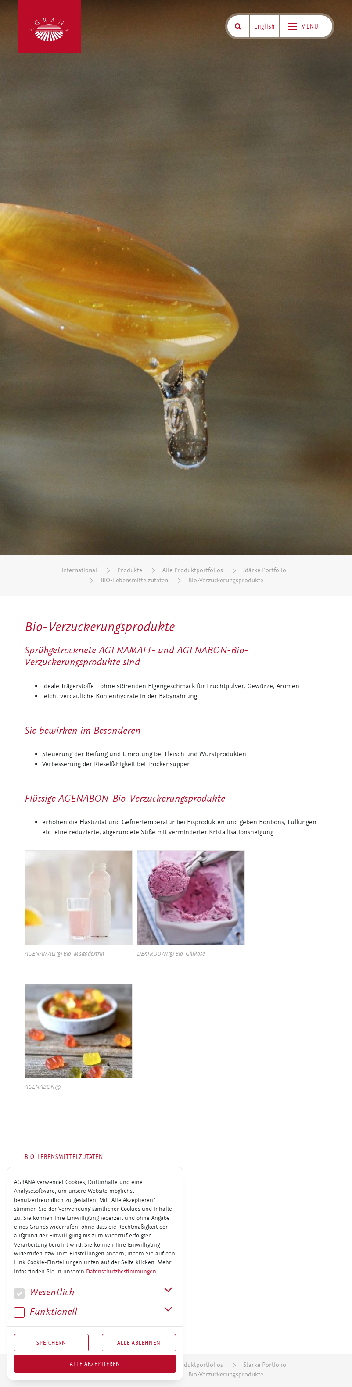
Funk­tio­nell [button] (45, 1312)
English (264, 26)
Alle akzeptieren (95, 1364)
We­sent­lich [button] (44, 1292)
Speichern (51, 1343)
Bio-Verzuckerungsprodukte (225, 580)
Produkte (129, 570)
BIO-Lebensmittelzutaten (134, 580)
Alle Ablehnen (139, 1343)
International (79, 570)
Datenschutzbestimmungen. (122, 1271)
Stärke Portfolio (264, 570)
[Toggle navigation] (306, 26)
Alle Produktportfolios (192, 570)
